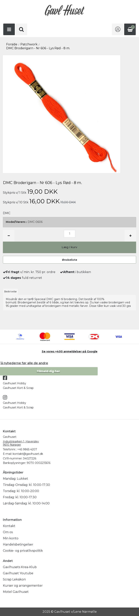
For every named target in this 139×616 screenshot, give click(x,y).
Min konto (10, 538)
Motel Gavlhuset (16, 592)
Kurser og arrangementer (23, 585)
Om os (8, 532)
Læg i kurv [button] (69, 247)
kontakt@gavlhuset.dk (28, 454)
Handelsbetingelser (18, 544)
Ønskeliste (69, 259)
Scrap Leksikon (14, 579)
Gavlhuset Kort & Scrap (18, 388)
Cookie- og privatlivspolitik (23, 550)
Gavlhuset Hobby (14, 383)
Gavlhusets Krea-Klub (20, 567)
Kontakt (9, 526)
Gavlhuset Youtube (18, 573)
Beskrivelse (10, 291)
